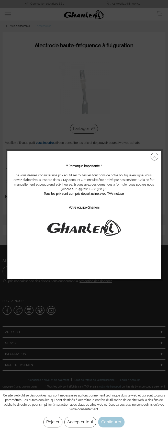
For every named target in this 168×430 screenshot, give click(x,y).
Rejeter (53, 422)
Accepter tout (80, 422)
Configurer (111, 422)
